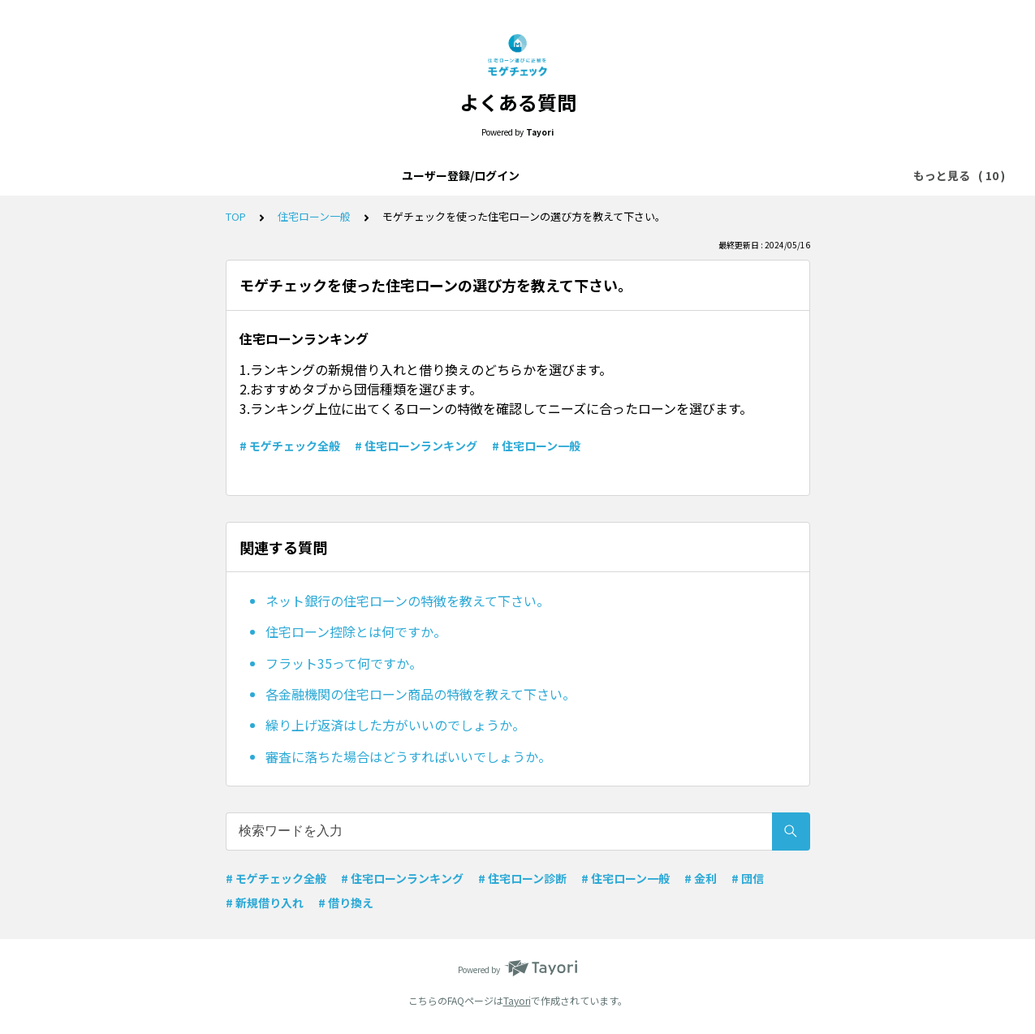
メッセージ (636, 175)
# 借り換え (345, 902)
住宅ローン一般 (546, 175)
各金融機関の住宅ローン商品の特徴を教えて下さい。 (420, 694)
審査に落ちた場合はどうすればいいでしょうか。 (408, 756)
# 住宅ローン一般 (536, 445)
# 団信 (747, 878)
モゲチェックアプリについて (296, 175)
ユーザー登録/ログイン (141, 175)
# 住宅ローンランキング (416, 445)
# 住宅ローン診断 (522, 878)
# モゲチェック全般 (289, 445)
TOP (236, 216)
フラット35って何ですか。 (343, 663)
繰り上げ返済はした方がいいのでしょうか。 (395, 725)
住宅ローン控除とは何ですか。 (355, 631)
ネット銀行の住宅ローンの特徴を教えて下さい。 (407, 600)
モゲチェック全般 (438, 175)
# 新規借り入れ (265, 902)
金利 (834, 175)
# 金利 (700, 878)
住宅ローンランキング (744, 175)
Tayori (517, 1000)
